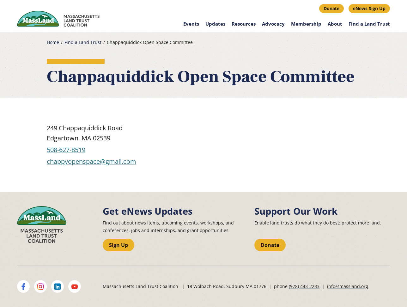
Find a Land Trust (369, 24)
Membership (306, 24)
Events (191, 24)
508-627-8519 (66, 149)
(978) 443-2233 (304, 286)
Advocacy (273, 24)
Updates (215, 24)
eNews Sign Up (369, 8)
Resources (244, 24)
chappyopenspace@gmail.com (91, 161)
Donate (331, 8)
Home (53, 42)
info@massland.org (347, 286)
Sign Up (118, 245)
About (335, 24)
